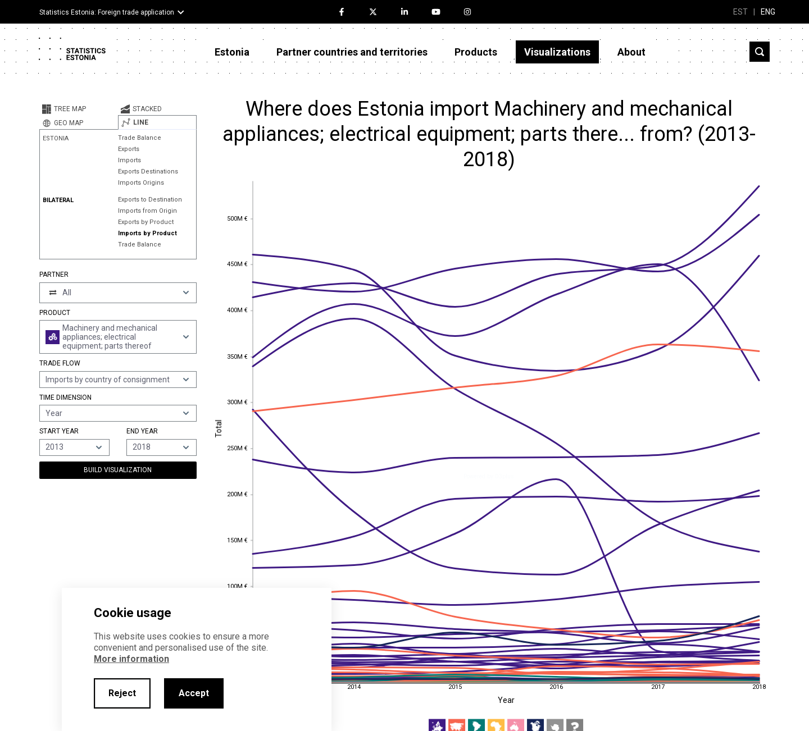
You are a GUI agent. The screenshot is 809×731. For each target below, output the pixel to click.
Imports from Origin (147, 210)
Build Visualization (118, 470)
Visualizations (557, 52)
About (631, 52)
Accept (194, 693)
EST (740, 11)
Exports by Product (146, 222)
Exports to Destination (150, 199)
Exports (128, 149)
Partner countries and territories (352, 52)
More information (131, 659)
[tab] (78, 109)
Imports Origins (141, 182)
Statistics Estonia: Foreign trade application (106, 12)
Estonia (232, 52)
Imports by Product (147, 233)
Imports (129, 160)
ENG (768, 11)
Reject (122, 693)
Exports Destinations (148, 171)
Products (476, 52)
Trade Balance (139, 137)
